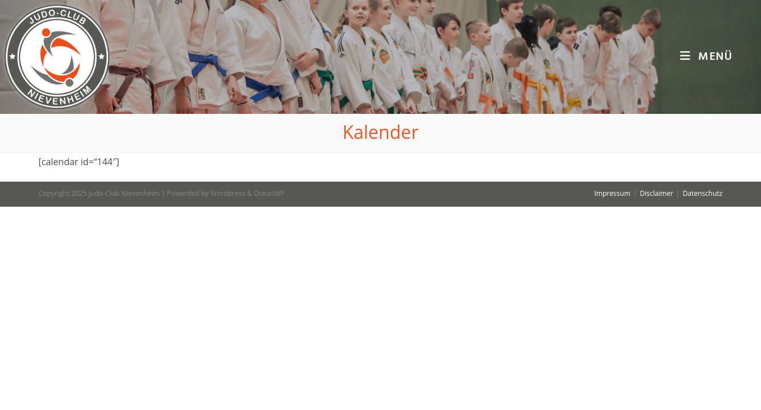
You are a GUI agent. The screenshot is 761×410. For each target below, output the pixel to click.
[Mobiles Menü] (706, 57)
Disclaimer (656, 396)
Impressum (612, 396)
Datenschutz (703, 396)
